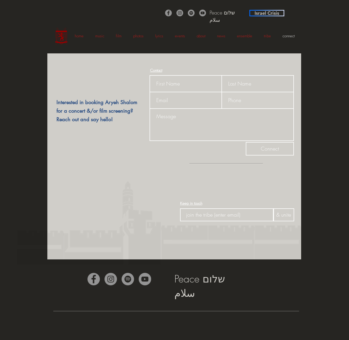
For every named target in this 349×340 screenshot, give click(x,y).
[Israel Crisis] (266, 13)
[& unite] (283, 214)
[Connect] (270, 148)
